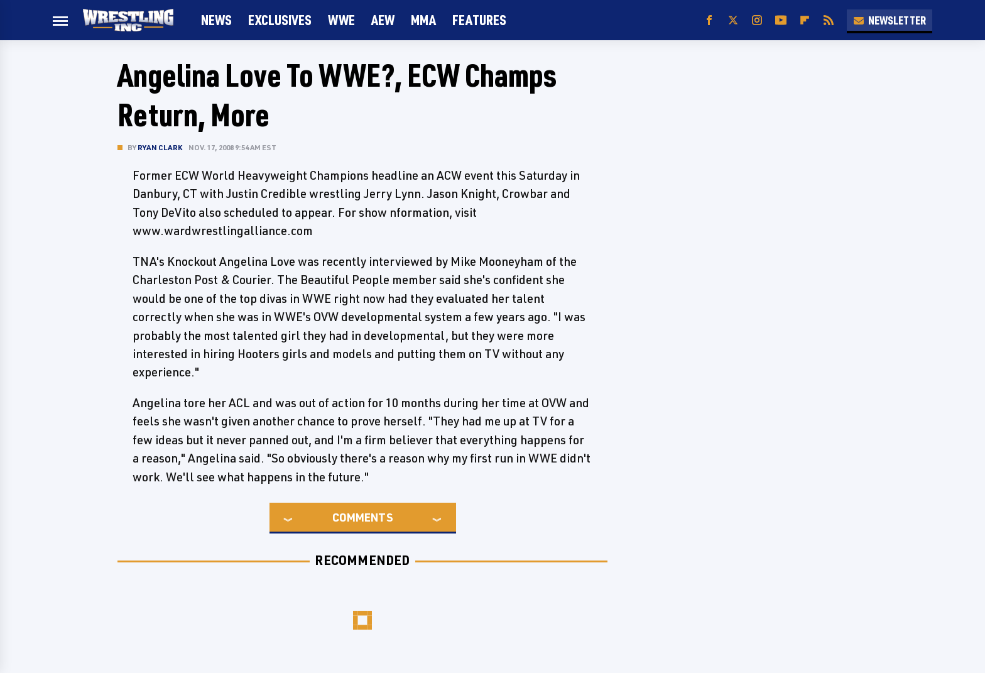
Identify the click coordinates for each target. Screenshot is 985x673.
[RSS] (828, 20)
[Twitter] (733, 20)
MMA (423, 19)
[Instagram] (757, 20)
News (216, 19)
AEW (383, 19)
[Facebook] (709, 20)
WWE (341, 19)
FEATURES (479, 19)
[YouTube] (780, 20)
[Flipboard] (804, 20)
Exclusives (280, 19)
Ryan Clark (160, 147)
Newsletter (889, 20)
